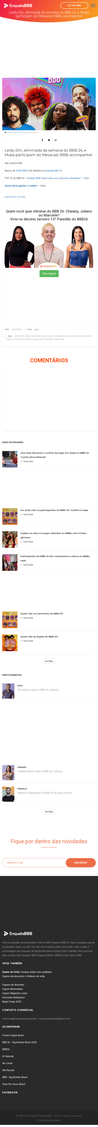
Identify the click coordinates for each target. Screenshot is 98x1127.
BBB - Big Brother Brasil (14, 1077)
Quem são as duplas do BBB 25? (39, 636)
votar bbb (21, 197)
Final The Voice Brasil (13, 1084)
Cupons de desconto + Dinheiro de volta (23, 976)
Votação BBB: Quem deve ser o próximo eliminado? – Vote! (58, 178)
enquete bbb (10, 197)
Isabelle (21, 767)
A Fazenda (7, 1056)
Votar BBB (74, 5)
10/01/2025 (26, 461)
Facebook (10, 1092)
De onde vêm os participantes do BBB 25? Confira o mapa (54, 510)
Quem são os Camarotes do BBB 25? (41, 613)
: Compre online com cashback (27, 972)
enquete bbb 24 (53, 170)
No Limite (7, 1063)
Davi (20, 685)
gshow (37, 329)
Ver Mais (49, 661)
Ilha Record (8, 1070)
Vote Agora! (49, 273)
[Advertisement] (49, 45)
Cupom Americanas (12, 989)
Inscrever (80, 862)
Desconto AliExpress (13, 997)
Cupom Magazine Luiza (14, 993)
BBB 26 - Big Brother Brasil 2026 (19, 1042)
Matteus (22, 788)
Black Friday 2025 (11, 1001)
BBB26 (6, 1049)
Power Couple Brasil (13, 1035)
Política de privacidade (49, 1120)
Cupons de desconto (13, 984)
